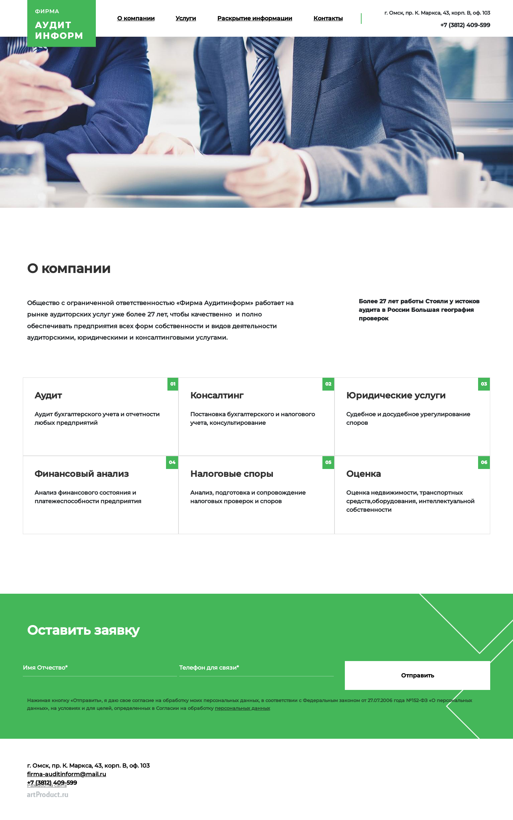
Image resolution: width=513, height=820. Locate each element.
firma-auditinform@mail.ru (66, 774)
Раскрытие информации (254, 18)
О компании (136, 18)
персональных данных (242, 708)
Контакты (328, 18)
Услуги (186, 18)
